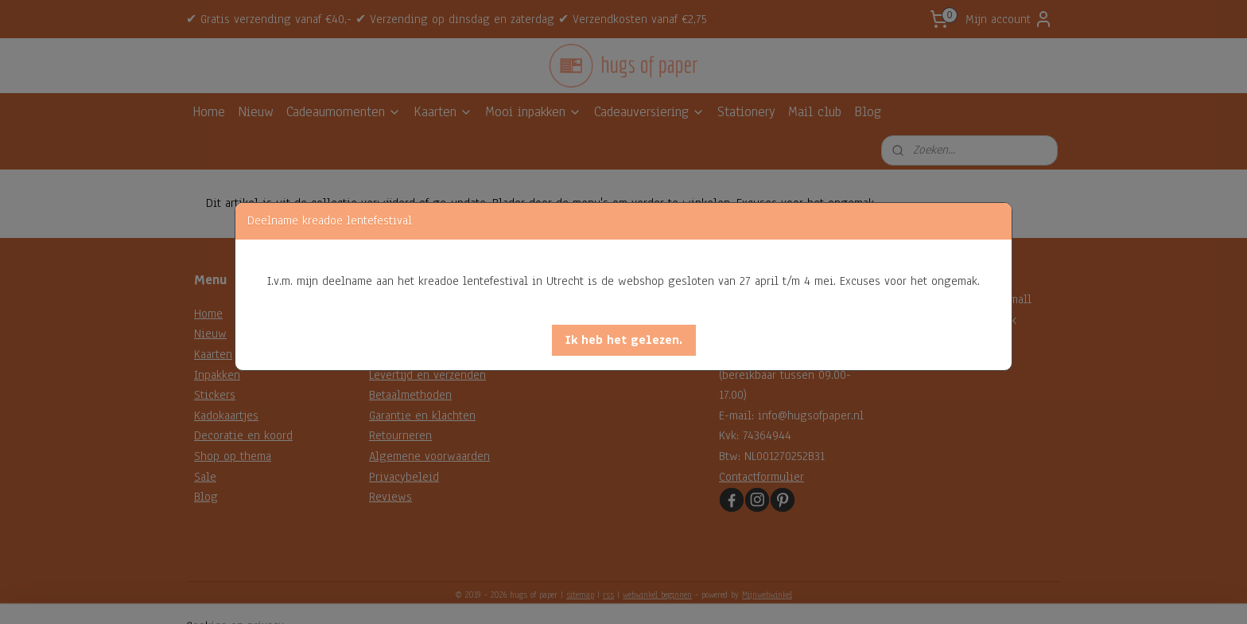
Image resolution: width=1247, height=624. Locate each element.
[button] (624, 340)
